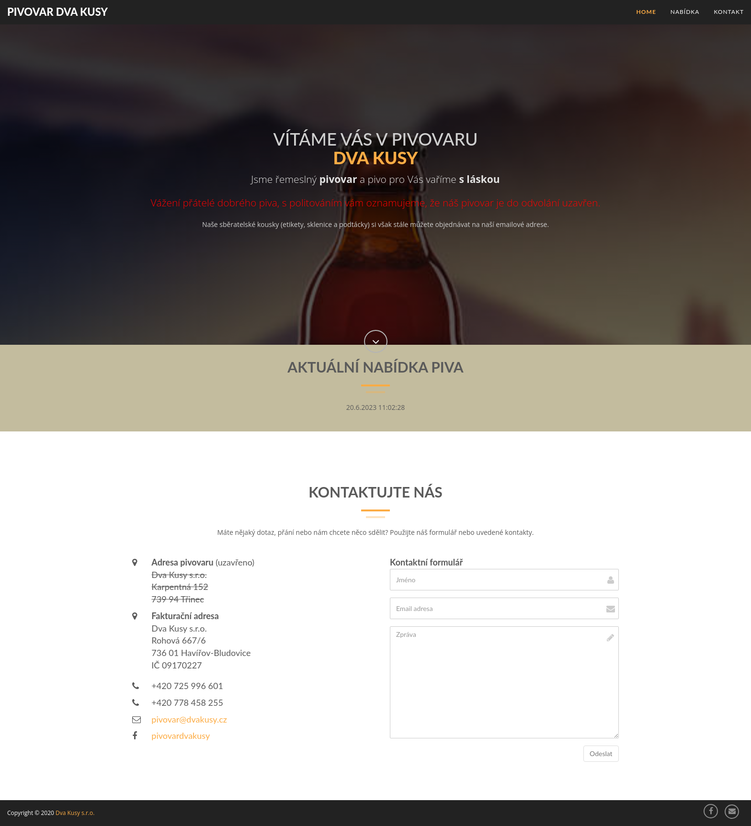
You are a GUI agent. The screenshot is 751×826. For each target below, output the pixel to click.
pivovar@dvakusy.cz (189, 719)
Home (646, 11)
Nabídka (685, 11)
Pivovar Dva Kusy (57, 11)
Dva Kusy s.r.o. (75, 813)
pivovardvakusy (180, 735)
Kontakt (729, 11)
